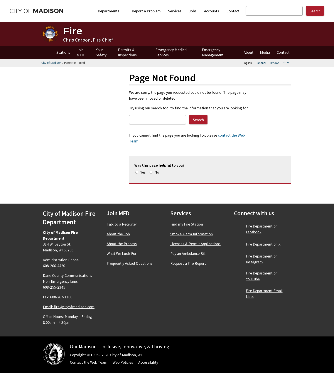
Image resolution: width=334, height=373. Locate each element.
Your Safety (101, 52)
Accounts (211, 10)
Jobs (193, 10)
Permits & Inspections (127, 52)
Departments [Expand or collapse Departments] (111, 10)
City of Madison (51, 63)
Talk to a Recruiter (122, 224)
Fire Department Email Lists (264, 293)
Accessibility (148, 362)
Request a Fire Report (188, 263)
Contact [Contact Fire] (283, 52)
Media (265, 52)
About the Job (118, 233)
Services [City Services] (174, 10)
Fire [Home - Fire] (72, 31)
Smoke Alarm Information (191, 233)
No (156, 172)
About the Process (122, 243)
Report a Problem (146, 10)
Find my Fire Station (186, 224)
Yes (143, 172)
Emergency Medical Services (171, 52)
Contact (233, 10)
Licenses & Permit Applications (195, 243)
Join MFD (80, 52)
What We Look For (122, 253)
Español (261, 63)
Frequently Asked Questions (129, 263)
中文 (286, 63)
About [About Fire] (248, 52)
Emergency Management (213, 52)
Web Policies (123, 362)
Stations (63, 52)
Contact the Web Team (88, 362)
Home (47, 52)
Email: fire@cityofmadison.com (68, 306)
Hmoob (275, 63)
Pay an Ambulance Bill (188, 253)
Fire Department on (262, 229)
